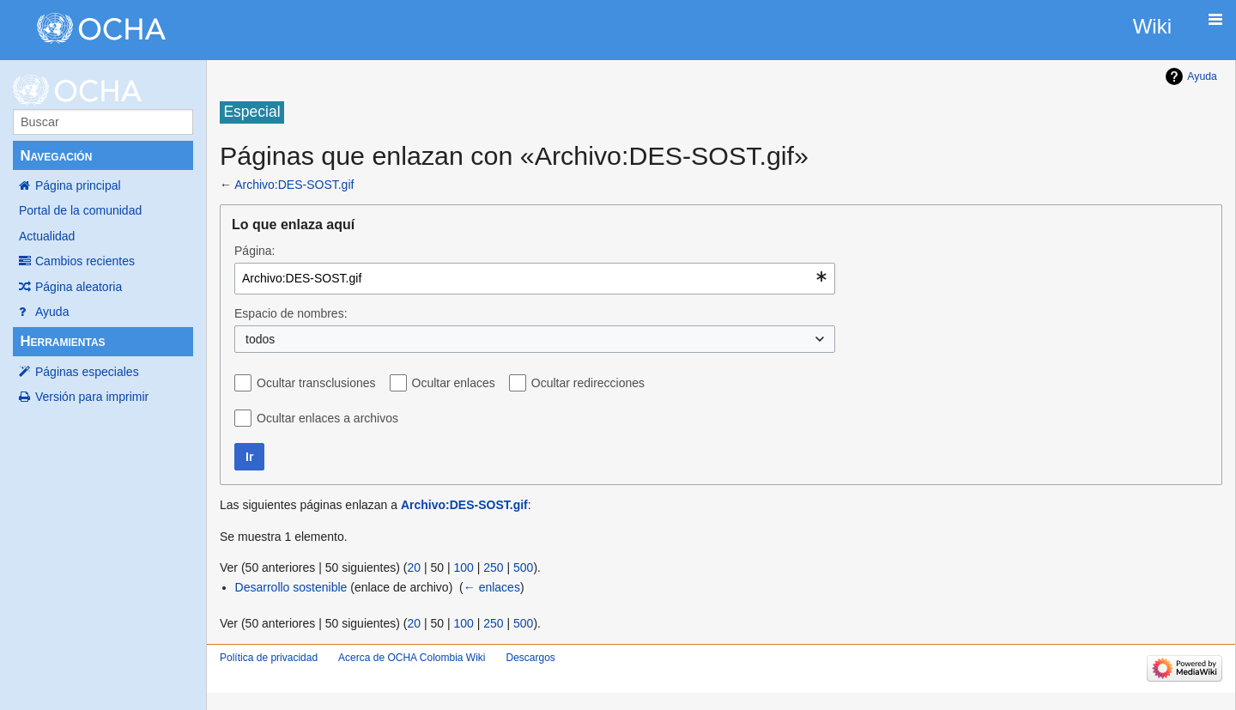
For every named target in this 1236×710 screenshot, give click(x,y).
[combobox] (534, 278)
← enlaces (492, 587)
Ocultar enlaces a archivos (327, 418)
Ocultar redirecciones (588, 383)
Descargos (530, 658)
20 (414, 567)
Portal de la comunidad (80, 210)
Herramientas (62, 341)
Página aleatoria (78, 287)
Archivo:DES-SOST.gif (294, 184)
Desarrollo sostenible (291, 587)
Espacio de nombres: (291, 313)
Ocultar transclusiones (316, 383)
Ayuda (52, 312)
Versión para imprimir (91, 397)
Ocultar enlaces (453, 383)
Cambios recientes (85, 261)
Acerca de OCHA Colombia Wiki (411, 658)
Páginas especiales (87, 372)
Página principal (78, 185)
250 (493, 567)
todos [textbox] (260, 339)
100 (463, 567)
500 (523, 567)
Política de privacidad (269, 658)
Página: (254, 251)
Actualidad (47, 236)
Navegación (56, 156)
